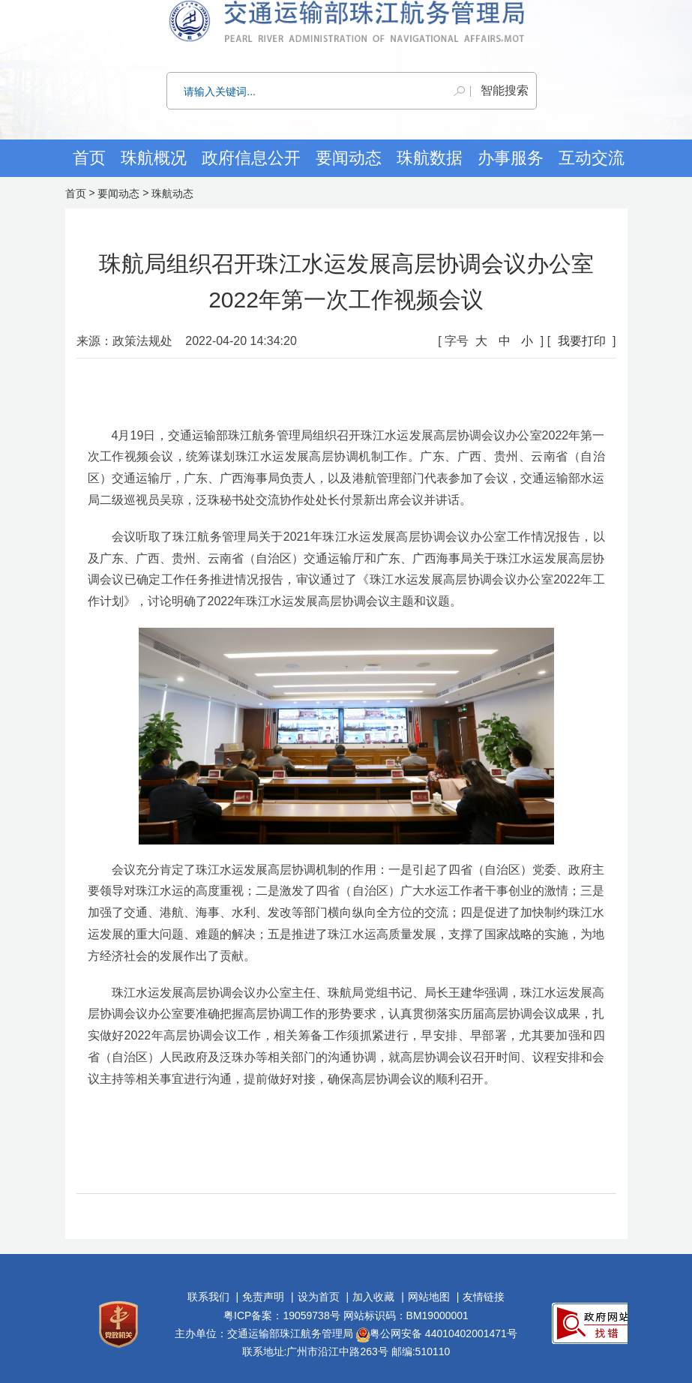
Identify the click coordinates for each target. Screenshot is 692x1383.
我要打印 (582, 340)
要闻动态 (118, 194)
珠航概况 (154, 157)
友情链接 (484, 1297)
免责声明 (263, 1297)
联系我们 (208, 1297)
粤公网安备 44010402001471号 (436, 1334)
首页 (89, 157)
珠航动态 (172, 194)
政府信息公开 (251, 157)
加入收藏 (373, 1297)
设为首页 (319, 1297)
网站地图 (429, 1297)
